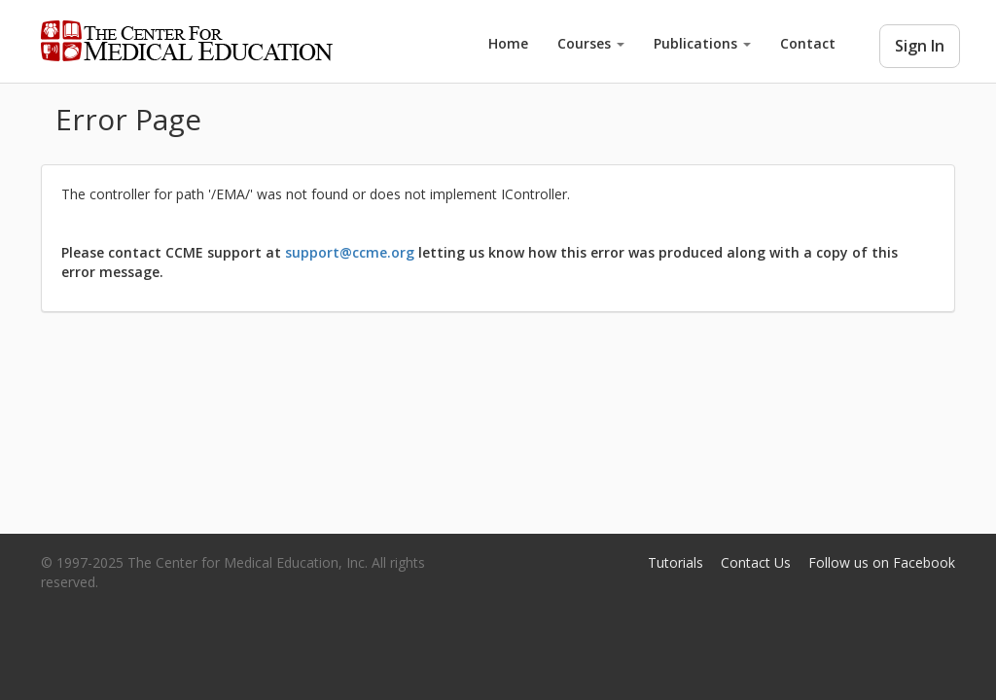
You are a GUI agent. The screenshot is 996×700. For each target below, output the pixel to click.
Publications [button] (702, 43)
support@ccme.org (349, 252)
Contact (808, 43)
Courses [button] (590, 43)
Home (508, 43)
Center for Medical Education (186, 41)
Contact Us (756, 562)
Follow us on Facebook (881, 562)
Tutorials (675, 562)
